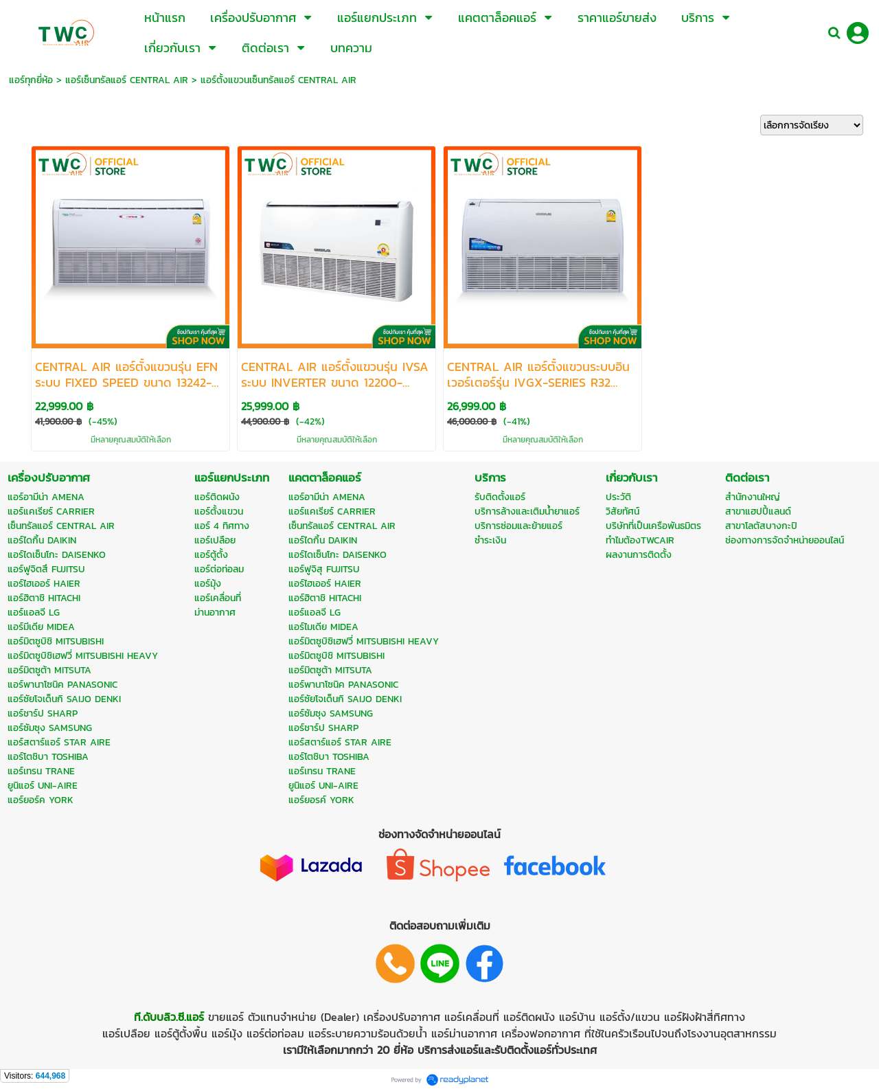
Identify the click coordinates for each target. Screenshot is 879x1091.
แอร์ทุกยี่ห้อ (31, 80)
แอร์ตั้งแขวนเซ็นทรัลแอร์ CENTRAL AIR (278, 80)
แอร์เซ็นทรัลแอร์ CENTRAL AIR (126, 80)
